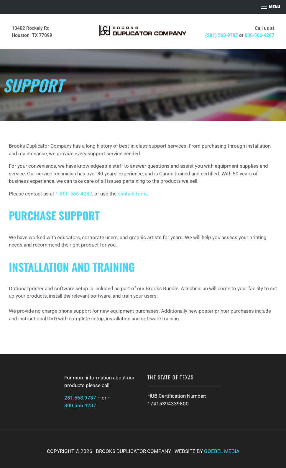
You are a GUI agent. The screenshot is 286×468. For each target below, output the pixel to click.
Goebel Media (221, 451)
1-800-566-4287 (73, 194)
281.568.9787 (80, 398)
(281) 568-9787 (221, 35)
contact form (132, 194)
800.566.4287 (80, 405)
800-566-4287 (259, 35)
